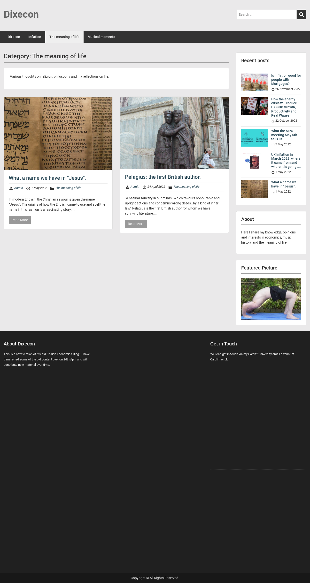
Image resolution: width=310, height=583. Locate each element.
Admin (18, 188)
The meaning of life (64, 37)
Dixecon (21, 14)
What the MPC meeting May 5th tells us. (284, 135)
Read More (20, 220)
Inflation (34, 37)
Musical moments (101, 37)
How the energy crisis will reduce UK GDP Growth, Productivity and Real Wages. (284, 107)
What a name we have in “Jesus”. (47, 178)
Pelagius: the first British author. (163, 177)
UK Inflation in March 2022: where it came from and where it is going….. (286, 161)
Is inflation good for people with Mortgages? (286, 80)
